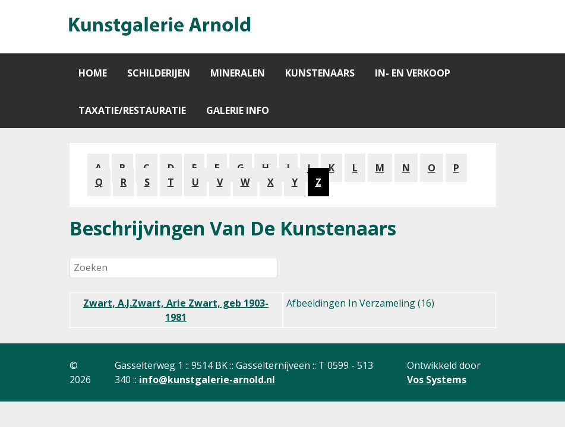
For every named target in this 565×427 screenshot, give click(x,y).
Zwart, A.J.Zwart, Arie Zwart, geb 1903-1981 (176, 310)
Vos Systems (436, 379)
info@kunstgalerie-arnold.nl (207, 379)
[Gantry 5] (159, 27)
